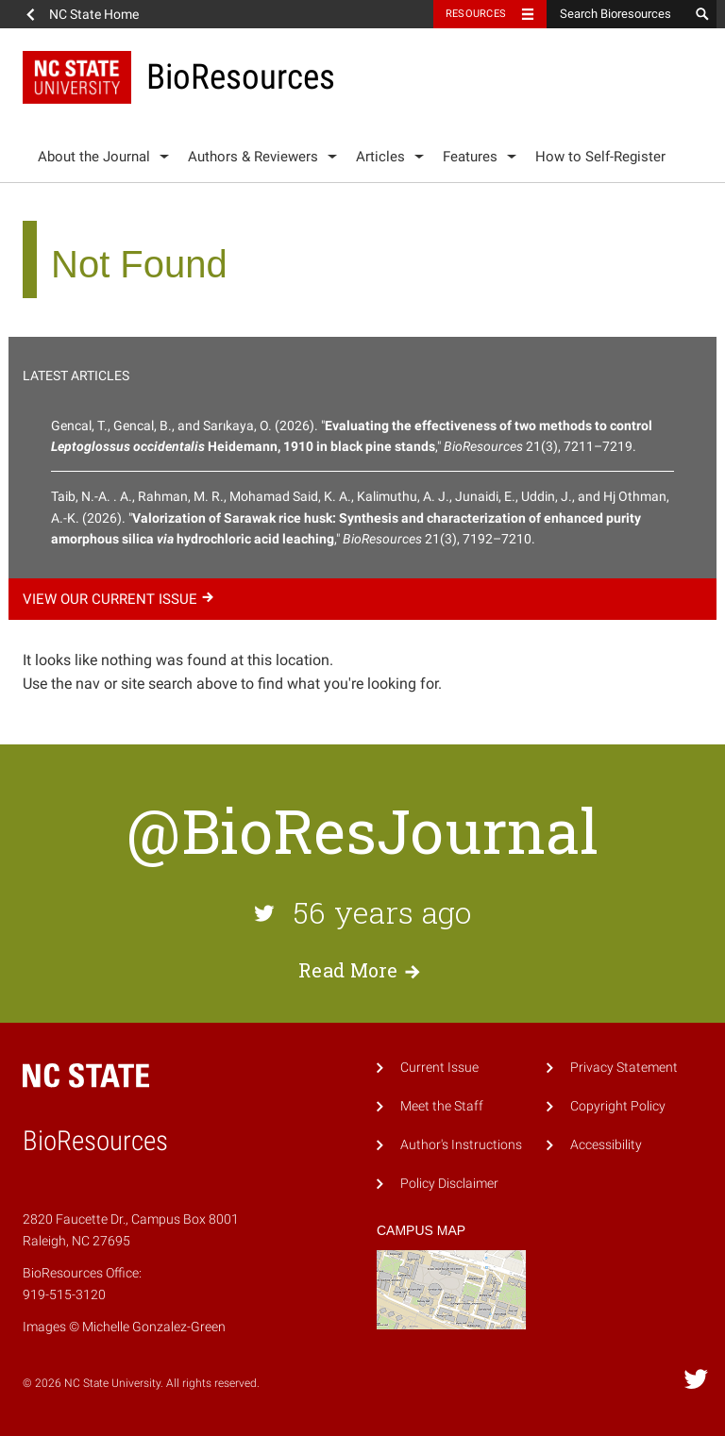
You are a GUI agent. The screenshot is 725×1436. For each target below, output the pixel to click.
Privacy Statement (624, 1068)
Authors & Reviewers (253, 156)
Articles (380, 156)
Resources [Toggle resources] (476, 14)
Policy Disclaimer (449, 1184)
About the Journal (94, 156)
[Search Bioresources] (617, 14)
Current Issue (439, 1068)
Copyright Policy (618, 1106)
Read (362, 970)
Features (470, 156)
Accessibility (606, 1145)
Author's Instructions (461, 1145)
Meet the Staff (441, 1106)
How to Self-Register (600, 156)
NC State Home (94, 14)
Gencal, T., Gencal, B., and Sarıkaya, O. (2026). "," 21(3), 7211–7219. (351, 436)
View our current (121, 599)
